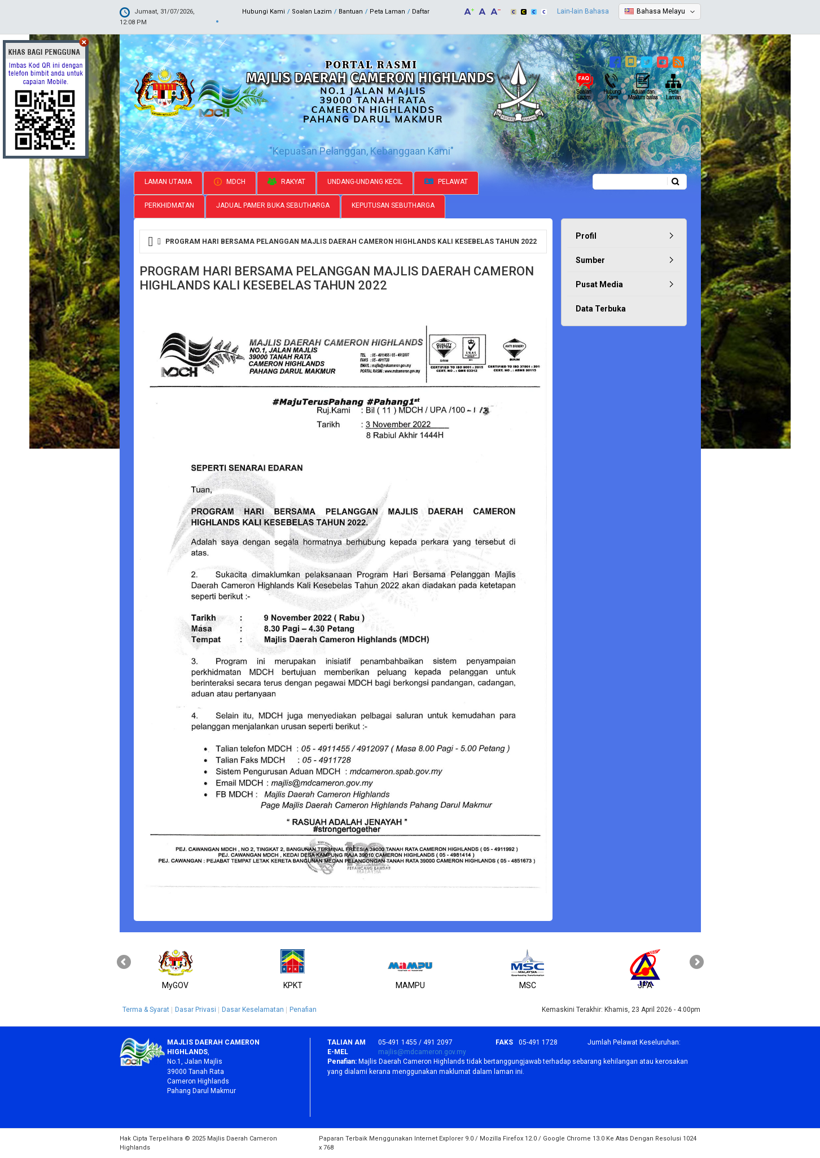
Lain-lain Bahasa (583, 11)
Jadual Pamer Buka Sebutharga (273, 205)
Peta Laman (387, 11)
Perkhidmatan (169, 205)
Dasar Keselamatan (253, 1010)
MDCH (229, 182)
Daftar (420, 11)
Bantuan (351, 11)
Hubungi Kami (263, 11)
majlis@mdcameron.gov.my (422, 1052)
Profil (586, 235)
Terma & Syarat (145, 1010)
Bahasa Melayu (661, 11)
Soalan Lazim (312, 11)
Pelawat (446, 182)
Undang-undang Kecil (364, 182)
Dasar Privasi (195, 1010)
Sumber (590, 260)
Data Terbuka (601, 308)
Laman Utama (168, 182)
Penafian (303, 1010)
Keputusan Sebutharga (393, 205)
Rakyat (286, 182)
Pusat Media (599, 284)
